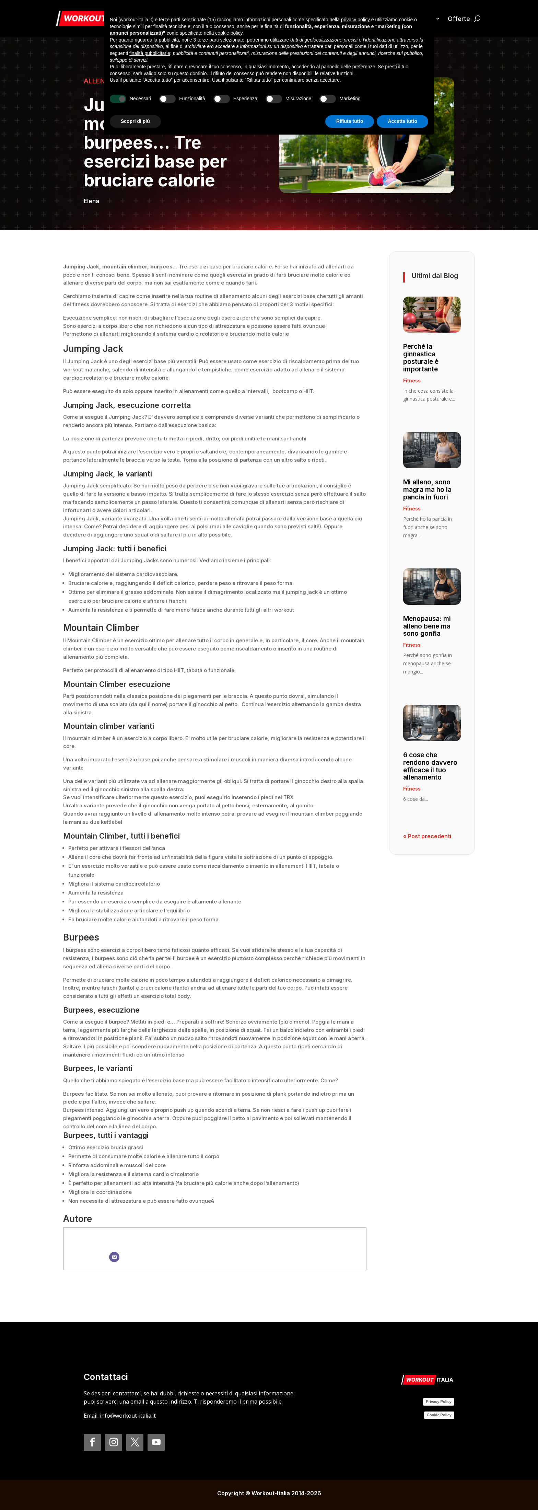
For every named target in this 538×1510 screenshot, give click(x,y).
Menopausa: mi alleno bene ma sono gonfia (427, 626)
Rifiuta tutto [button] (349, 121)
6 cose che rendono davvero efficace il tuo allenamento (430, 766)
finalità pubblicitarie (149, 53)
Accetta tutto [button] (402, 121)
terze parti (208, 40)
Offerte (459, 18)
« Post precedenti (427, 836)
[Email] (114, 1257)
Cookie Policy (439, 1415)
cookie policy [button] (228, 33)
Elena (91, 201)
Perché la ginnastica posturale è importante (420, 358)
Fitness (412, 380)
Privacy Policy (439, 1401)
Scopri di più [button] (135, 121)
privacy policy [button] (355, 19)
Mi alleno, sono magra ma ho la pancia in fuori (427, 489)
